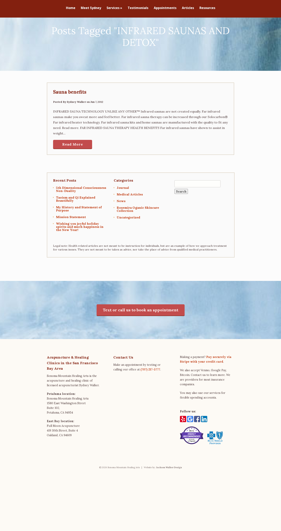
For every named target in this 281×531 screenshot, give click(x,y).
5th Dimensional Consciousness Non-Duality (81, 202)
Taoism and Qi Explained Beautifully (75, 212)
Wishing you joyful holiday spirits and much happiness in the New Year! (79, 240)
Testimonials (138, 8)
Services (114, 8)
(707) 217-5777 (150, 383)
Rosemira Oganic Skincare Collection (138, 222)
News (121, 215)
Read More (72, 158)
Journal (123, 201)
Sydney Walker (76, 115)
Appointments (165, 8)
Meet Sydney (91, 8)
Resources (207, 8)
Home (70, 8)
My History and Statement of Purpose (79, 222)
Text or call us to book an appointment (140, 323)
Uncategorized (128, 231)
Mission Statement (71, 231)
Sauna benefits (69, 106)
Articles (188, 8)
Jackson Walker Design (169, 481)
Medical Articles (130, 208)
